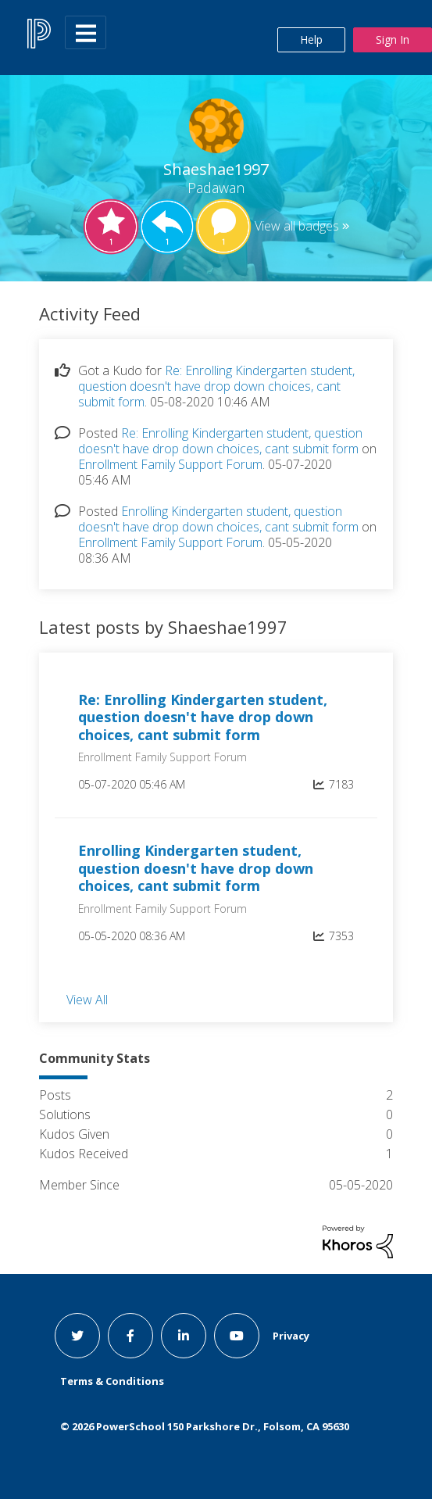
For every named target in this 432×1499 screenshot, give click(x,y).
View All (87, 998)
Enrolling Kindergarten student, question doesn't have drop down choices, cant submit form (218, 519)
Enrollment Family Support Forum (170, 464)
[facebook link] (130, 1335)
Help (311, 39)
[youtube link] (236, 1335)
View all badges (297, 225)
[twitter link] (77, 1335)
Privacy (291, 1336)
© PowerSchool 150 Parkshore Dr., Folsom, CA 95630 (204, 1426)
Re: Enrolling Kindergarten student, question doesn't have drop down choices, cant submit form (216, 386)
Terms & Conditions (112, 1381)
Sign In (392, 39)
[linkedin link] (183, 1335)
